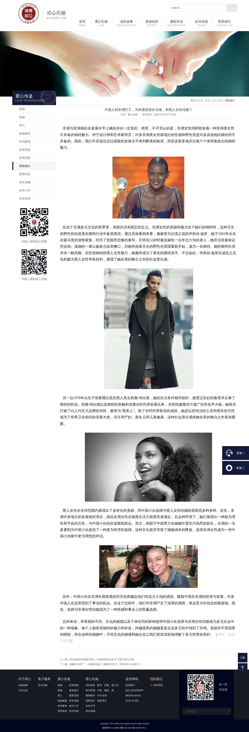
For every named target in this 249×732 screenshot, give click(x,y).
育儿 (22, 125)
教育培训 (24, 174)
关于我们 (24, 679)
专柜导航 (158, 685)
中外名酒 (102, 695)
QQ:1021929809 (134, 690)
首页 (82, 23)
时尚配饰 (24, 141)
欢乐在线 (201, 23)
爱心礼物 (101, 23)
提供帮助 (132, 679)
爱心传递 (218, 100)
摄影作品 (176, 23)
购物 (22, 117)
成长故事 (127, 23)
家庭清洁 (102, 700)
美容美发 (24, 149)
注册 (242, 657)
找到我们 (156, 679)
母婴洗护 (90, 700)
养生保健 (24, 182)
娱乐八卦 (24, 190)
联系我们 (224, 23)
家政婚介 (24, 166)
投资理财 (24, 157)
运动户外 (90, 705)
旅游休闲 (151, 23)
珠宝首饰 (24, 198)
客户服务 (44, 679)
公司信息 (23, 690)
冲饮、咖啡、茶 (105, 690)
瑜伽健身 (24, 133)
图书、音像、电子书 (108, 685)
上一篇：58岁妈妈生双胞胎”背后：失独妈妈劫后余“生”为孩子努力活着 (97, 659)
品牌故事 (23, 685)
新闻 (22, 109)
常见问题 (42, 685)
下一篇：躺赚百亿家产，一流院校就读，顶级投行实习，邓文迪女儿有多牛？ (100, 664)
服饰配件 (90, 695)
